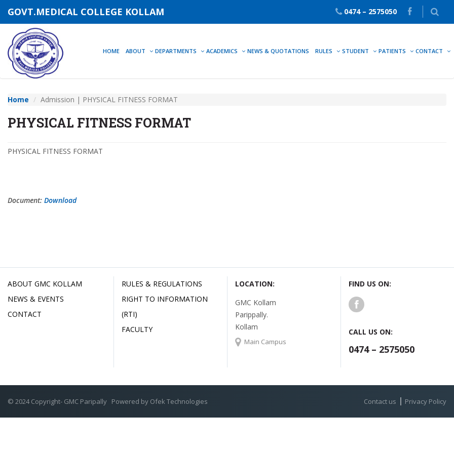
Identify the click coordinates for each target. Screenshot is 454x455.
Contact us (380, 401)
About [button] (135, 51)
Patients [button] (392, 51)
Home (111, 51)
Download (60, 200)
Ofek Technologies (179, 401)
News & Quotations (278, 51)
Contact (25, 314)
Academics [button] (222, 51)
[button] (435, 12)
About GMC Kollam (45, 283)
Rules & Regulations (162, 283)
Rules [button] (323, 51)
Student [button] (355, 51)
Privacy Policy (425, 401)
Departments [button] (176, 51)
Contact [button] (429, 51)
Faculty (137, 329)
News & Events (36, 299)
